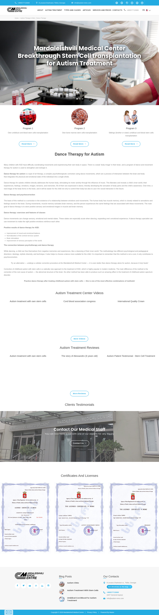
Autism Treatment (53, 10)
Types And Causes (72, 10)
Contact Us (79, 443)
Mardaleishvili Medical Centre (73, 612)
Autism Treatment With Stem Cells (82, 590)
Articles (87, 10)
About (40, 10)
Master (111, 612)
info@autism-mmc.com (82, 3)
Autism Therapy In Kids (27, 18)
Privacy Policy (92, 612)
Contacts (117, 10)
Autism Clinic (73, 583)
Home (16, 18)
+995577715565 (24, 3)
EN (147, 10)
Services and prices (102, 10)
